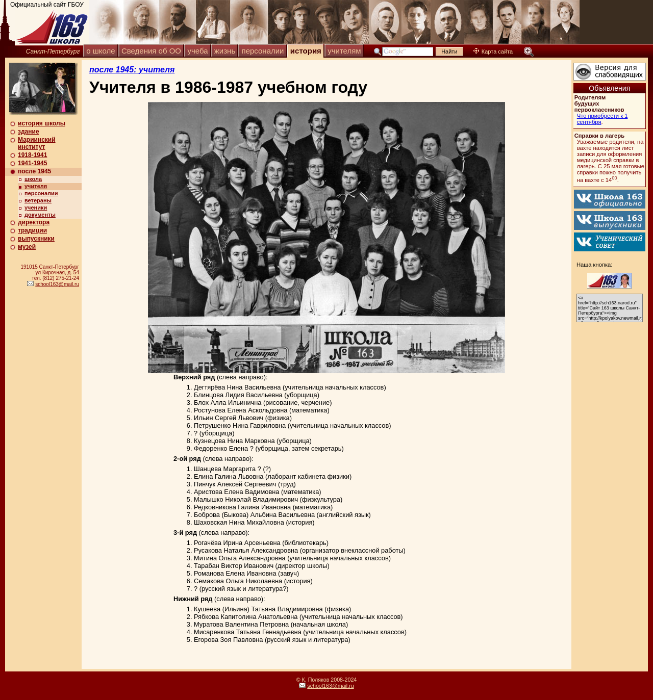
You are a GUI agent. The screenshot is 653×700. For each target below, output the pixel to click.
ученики (35, 207)
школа (33, 179)
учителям (344, 50)
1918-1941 (32, 155)
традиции (32, 230)
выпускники (36, 238)
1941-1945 (32, 163)
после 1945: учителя (131, 69)
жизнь (224, 50)
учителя (35, 186)
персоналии (263, 50)
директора (33, 222)
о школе (100, 50)
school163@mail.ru (57, 284)
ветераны (38, 200)
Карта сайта (493, 51)
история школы (41, 123)
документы (40, 215)
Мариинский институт (37, 143)
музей (27, 246)
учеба (197, 50)
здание (28, 131)
